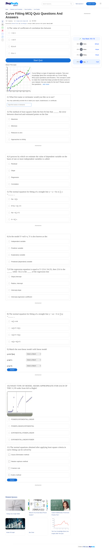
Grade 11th (19, 21)
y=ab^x (9, 360)
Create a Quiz (91, 3)
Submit (12, 369)
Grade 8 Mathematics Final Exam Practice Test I (60, 514)
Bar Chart (31, 532)
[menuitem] (80, 4)
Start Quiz (38, 60)
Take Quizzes (80, 3)
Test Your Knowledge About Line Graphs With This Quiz (60, 532)
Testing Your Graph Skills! (13, 513)
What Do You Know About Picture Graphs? (38, 514)
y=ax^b (9, 366)
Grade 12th (25, 21)
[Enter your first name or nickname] (19, 104)
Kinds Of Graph (10, 532)
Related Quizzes (11, 497)
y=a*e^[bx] (11, 354)
